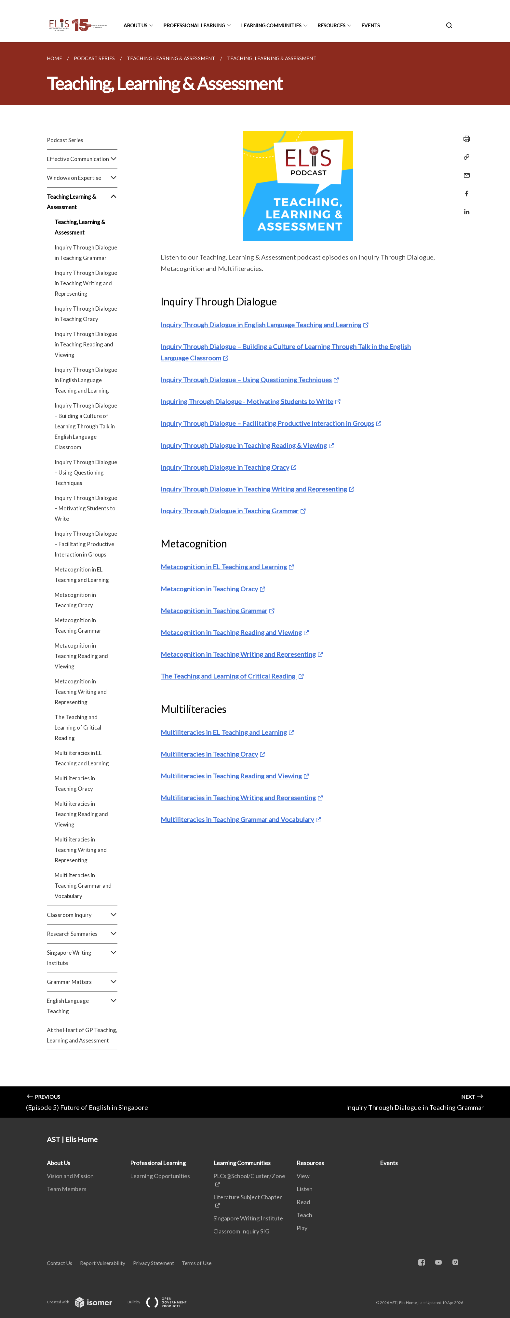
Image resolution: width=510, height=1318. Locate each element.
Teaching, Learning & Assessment (80, 227)
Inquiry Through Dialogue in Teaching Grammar (86, 252)
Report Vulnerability (102, 1263)
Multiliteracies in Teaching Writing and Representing (81, 850)
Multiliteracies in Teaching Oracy (75, 783)
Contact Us (59, 1263)
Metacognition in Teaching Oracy (75, 600)
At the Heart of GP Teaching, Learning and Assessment (82, 1035)
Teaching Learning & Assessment (82, 202)
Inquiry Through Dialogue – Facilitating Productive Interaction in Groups (86, 544)
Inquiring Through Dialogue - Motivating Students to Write (247, 401)
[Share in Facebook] (465, 189)
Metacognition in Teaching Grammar (78, 625)
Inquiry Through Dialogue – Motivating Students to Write (86, 508)
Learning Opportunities (160, 1175)
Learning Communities (271, 25)
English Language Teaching (82, 1006)
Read (303, 1201)
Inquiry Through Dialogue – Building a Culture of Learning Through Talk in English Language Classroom (86, 426)
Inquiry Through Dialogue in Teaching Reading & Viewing (244, 445)
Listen (305, 1188)
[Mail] (465, 171)
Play (302, 1227)
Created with (85, 1301)
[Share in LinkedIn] (465, 208)
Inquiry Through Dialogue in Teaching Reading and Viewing (86, 344)
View (303, 1175)
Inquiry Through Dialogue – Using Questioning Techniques (86, 472)
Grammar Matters (82, 982)
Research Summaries (82, 934)
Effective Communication (82, 159)
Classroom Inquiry (82, 915)
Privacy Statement (153, 1263)
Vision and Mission (70, 1175)
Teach (304, 1214)
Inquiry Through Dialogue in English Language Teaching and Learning (86, 380)
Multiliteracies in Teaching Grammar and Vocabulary (83, 885)
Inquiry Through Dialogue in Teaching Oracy (86, 313)
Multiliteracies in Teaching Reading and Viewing (81, 814)
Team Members (67, 1188)
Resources (331, 25)
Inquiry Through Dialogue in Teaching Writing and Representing (86, 283)
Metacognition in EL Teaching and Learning (82, 574)
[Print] (465, 139)
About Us (135, 25)
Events (370, 25)
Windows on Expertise (82, 178)
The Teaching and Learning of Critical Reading (78, 727)
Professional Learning (194, 25)
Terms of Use (196, 1263)
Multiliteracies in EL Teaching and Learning (82, 758)
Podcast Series (65, 140)
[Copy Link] (465, 157)
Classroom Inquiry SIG (241, 1231)
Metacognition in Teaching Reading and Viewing (81, 656)
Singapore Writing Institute (82, 958)
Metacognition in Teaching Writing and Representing (81, 692)
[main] (255, 580)
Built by (162, 1301)
